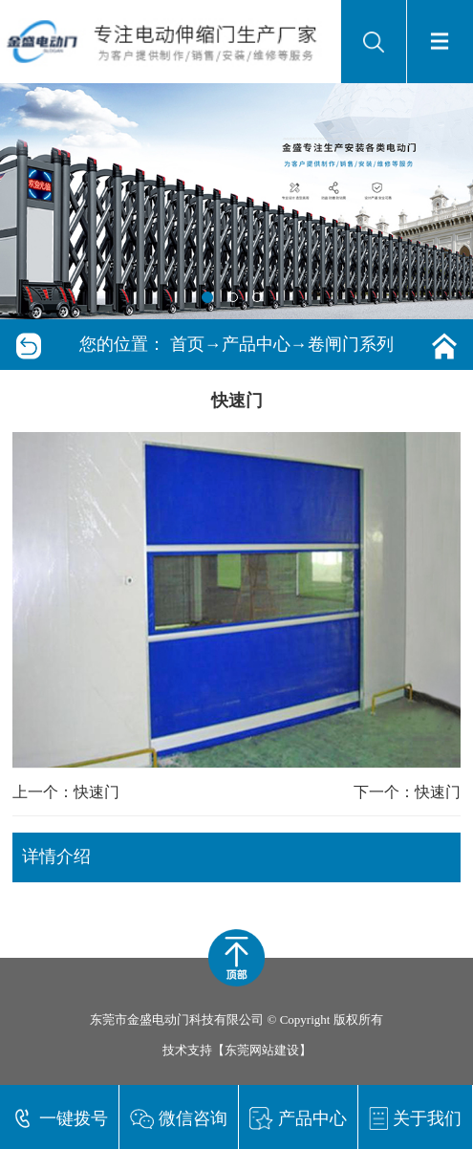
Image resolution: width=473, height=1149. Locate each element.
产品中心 (256, 344)
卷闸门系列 (351, 344)
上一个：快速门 (65, 792)
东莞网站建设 (262, 1050)
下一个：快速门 (407, 792)
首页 (187, 344)
